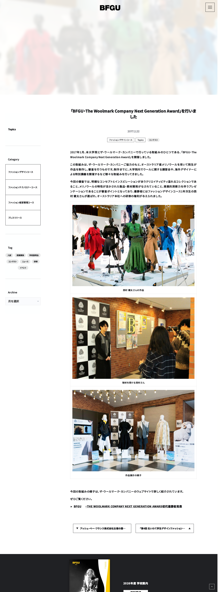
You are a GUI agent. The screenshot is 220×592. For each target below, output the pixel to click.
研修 (36, 261)
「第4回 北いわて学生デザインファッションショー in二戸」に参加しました (167, 528)
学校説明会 (33, 255)
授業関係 (20, 255)
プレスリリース (15, 217)
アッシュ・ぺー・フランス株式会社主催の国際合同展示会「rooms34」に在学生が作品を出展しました (105, 528)
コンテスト (12, 261)
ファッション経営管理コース (21, 202)
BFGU (78, 506)
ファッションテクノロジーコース (22, 187)
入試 (9, 255)
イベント (23, 267)
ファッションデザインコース (20, 172)
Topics (12, 129)
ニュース (25, 261)
